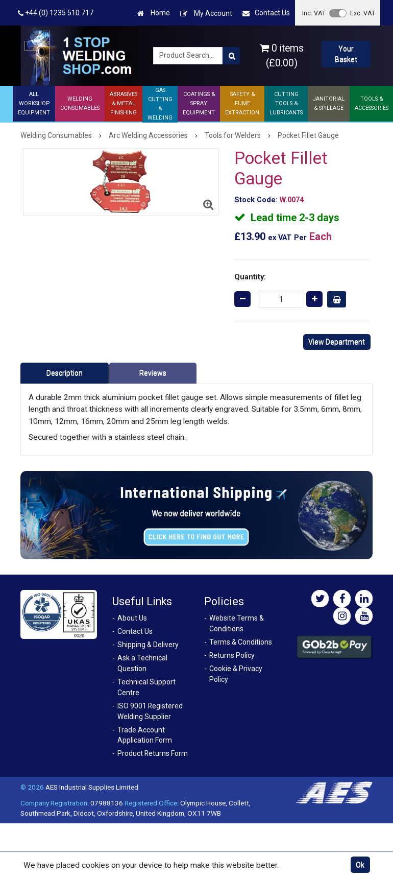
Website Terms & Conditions (236, 623)
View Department (336, 342)
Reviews (152, 373)
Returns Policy (232, 655)
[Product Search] (231, 55)
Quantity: (250, 276)
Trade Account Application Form (144, 735)
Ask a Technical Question (142, 663)
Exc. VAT (362, 13)
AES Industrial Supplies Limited (91, 787)
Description (64, 373)
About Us (132, 618)
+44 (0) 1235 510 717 (55, 13)
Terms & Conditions (240, 642)
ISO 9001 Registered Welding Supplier (150, 711)
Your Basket (346, 53)
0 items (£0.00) (282, 55)
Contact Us (266, 13)
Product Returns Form (152, 753)
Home (153, 13)
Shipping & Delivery (148, 644)
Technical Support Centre (146, 687)
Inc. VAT (314, 13)
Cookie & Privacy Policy (235, 673)
